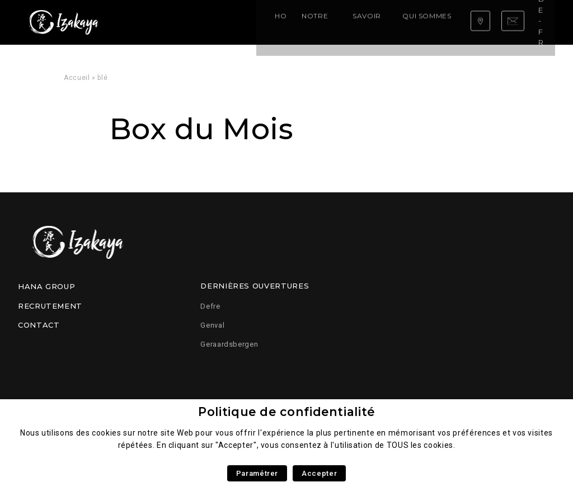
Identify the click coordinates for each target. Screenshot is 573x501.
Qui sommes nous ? (326, 22)
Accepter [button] (319, 473)
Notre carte (191, 22)
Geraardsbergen (229, 344)
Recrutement (50, 305)
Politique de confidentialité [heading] (286, 412)
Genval (212, 325)
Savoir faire (253, 22)
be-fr (536, 21)
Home (144, 22)
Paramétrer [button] (257, 473)
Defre (210, 306)
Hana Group (46, 286)
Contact (38, 324)
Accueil (77, 78)
